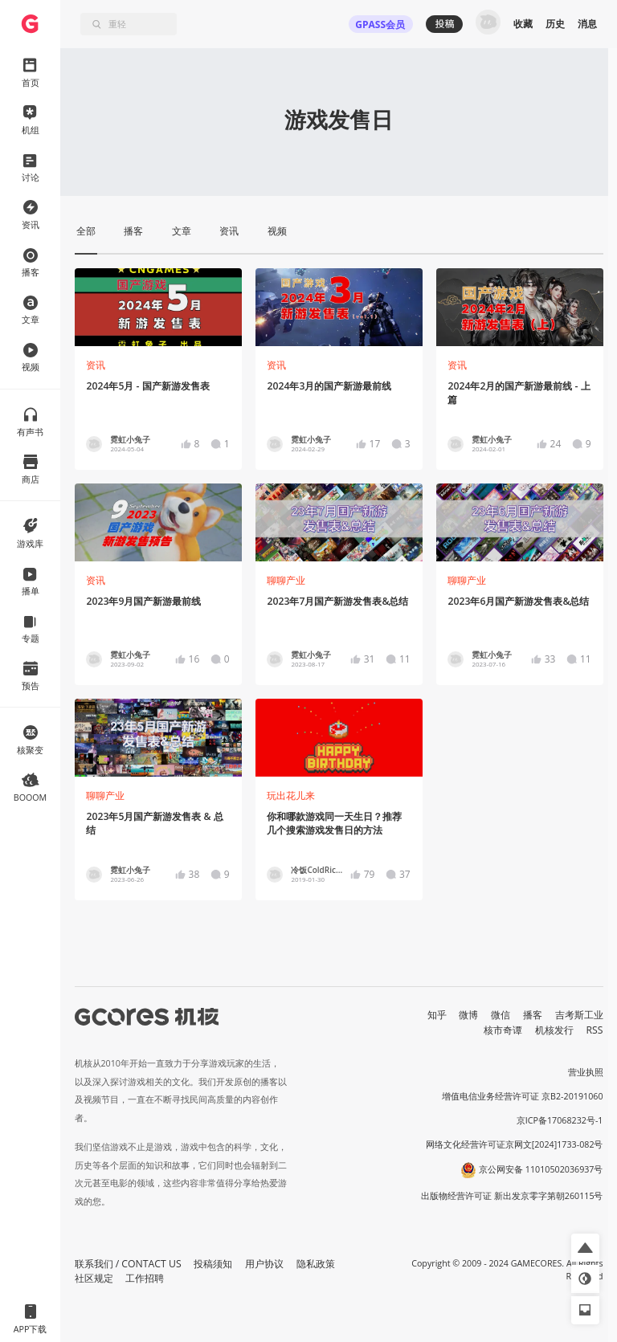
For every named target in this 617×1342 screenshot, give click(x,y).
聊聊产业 (286, 580)
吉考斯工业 (579, 1015)
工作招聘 (144, 1278)
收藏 (523, 24)
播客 (532, 1015)
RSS (594, 1030)
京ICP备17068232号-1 (560, 1120)
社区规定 (94, 1278)
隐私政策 (315, 1264)
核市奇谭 (503, 1030)
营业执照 (585, 1072)
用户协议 (264, 1264)
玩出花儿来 (291, 795)
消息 (587, 24)
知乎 (437, 1015)
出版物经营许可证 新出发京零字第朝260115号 (512, 1195)
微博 (468, 1015)
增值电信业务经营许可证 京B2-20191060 (522, 1096)
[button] (585, 1248)
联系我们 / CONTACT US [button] (128, 1264)
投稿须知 (213, 1264)
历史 (555, 24)
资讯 (95, 365)
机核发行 (554, 1030)
